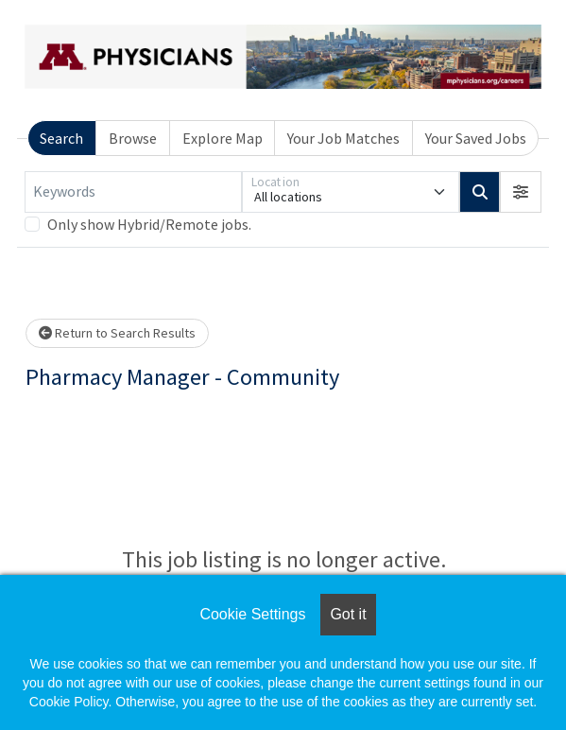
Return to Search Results (117, 332)
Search (61, 138)
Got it (348, 614)
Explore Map (222, 138)
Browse (133, 138)
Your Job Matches (343, 138)
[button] (520, 192)
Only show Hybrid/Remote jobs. (149, 224)
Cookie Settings (252, 614)
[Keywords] (133, 192)
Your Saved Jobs (475, 138)
